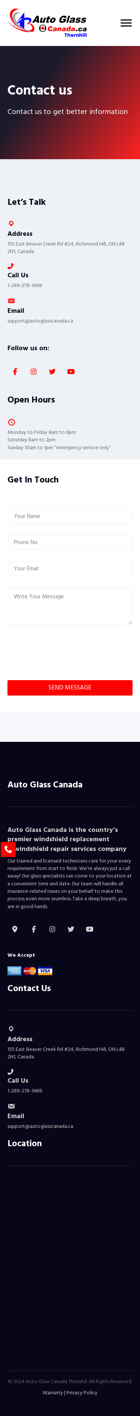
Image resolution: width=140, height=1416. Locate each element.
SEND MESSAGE (70, 688)
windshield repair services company (70, 849)
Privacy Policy (81, 1393)
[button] (14, 371)
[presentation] (64, 662)
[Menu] (126, 23)
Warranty (53, 1393)
